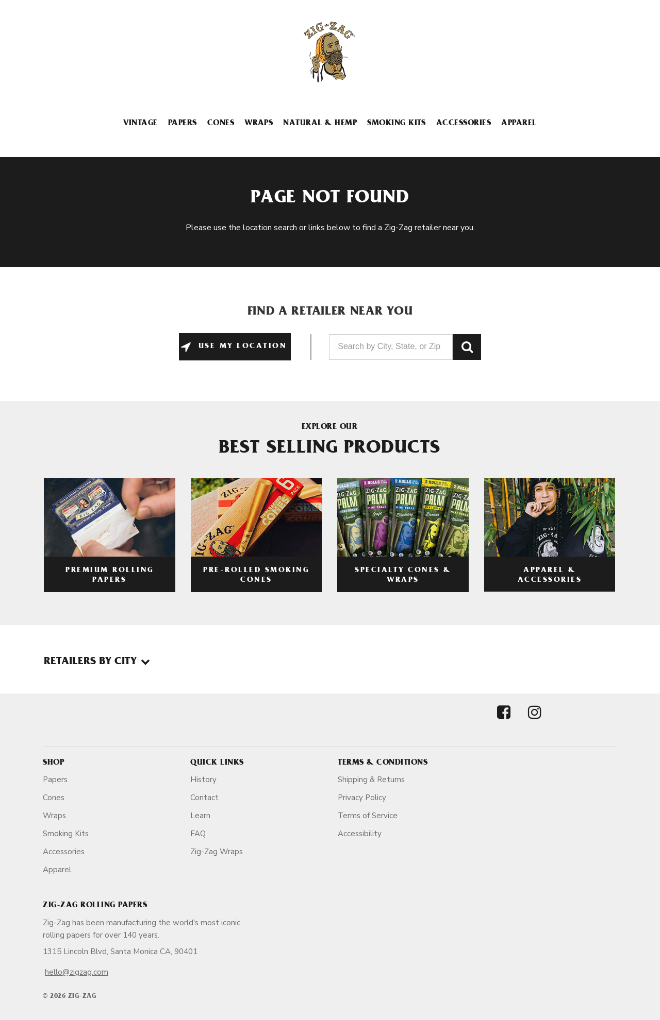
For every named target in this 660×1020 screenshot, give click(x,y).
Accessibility (360, 833)
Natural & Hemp (320, 123)
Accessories (463, 123)
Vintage (140, 123)
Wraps (258, 123)
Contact (204, 797)
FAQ (198, 833)
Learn (200, 815)
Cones (220, 123)
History (203, 779)
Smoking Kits (396, 123)
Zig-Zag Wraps (216, 851)
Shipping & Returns (371, 779)
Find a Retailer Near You (330, 312)
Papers (182, 123)
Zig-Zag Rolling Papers (95, 906)
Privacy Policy (362, 797)
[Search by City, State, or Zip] (391, 347)
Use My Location (240, 347)
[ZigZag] (330, 52)
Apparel (518, 123)
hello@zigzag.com (76, 972)
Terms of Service (368, 815)
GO (467, 347)
